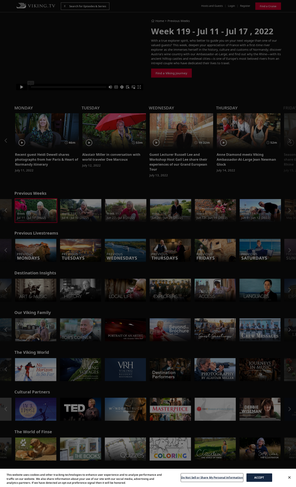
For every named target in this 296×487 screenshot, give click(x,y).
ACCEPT (259, 477)
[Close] (289, 477)
